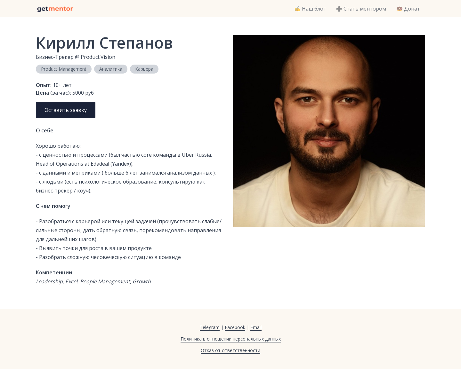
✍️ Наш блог (310, 8)
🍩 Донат (408, 8)
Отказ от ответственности (230, 350)
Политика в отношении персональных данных (231, 339)
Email (256, 327)
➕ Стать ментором (361, 8)
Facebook (235, 327)
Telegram (210, 327)
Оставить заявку (65, 110)
